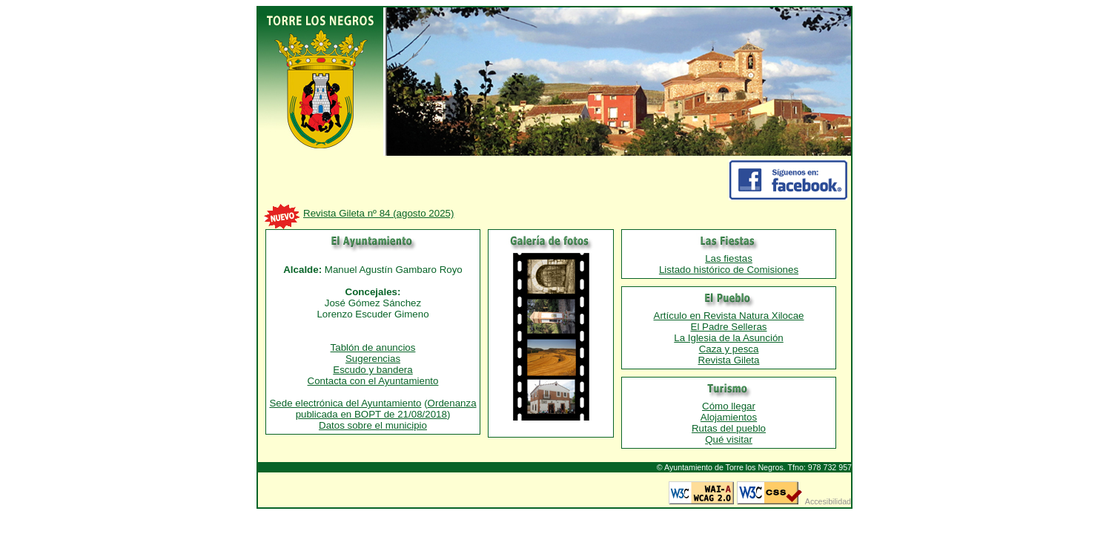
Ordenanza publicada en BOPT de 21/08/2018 (386, 409)
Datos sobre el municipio (373, 425)
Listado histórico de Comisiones (728, 269)
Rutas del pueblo (729, 428)
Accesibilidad (828, 501)
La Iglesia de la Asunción (728, 337)
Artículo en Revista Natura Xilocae (729, 315)
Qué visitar (728, 439)
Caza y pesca (729, 349)
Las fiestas (728, 258)
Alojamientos (729, 417)
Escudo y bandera (372, 369)
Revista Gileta (729, 360)
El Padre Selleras (729, 326)
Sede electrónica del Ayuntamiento (345, 403)
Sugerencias (372, 358)
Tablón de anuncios (373, 347)
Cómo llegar (728, 406)
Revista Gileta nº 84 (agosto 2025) (378, 213)
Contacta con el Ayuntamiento (373, 380)
